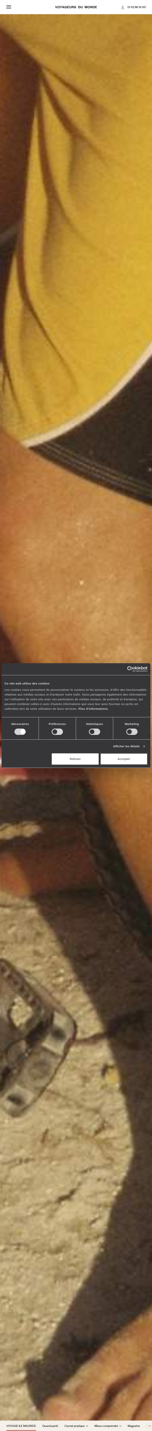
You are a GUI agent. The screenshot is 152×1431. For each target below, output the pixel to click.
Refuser (75, 759)
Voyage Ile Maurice (21, 1426)
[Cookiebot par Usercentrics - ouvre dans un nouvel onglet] (130, 669)
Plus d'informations (93, 708)
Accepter (124, 759)
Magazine (134, 1426)
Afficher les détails (126, 746)
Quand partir (50, 1426)
